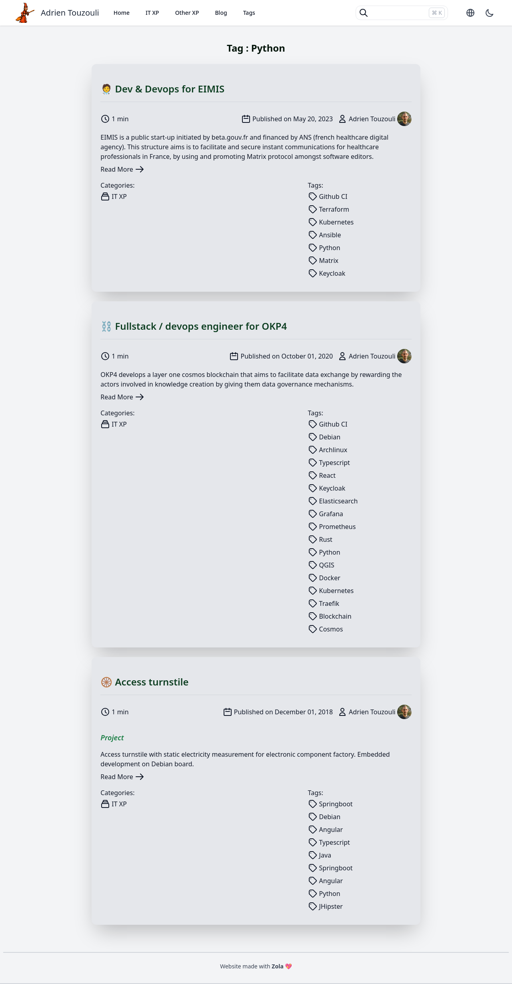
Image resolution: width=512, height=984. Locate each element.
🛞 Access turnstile (144, 681)
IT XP (152, 12)
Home (122, 12)
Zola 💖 (282, 966)
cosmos (193, 374)
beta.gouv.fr (230, 137)
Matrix (256, 156)
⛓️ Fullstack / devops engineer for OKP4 (193, 326)
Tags (249, 12)
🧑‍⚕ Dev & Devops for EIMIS (162, 88)
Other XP (187, 12)
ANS (305, 137)
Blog (221, 12)
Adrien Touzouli (70, 12)
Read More (122, 169)
